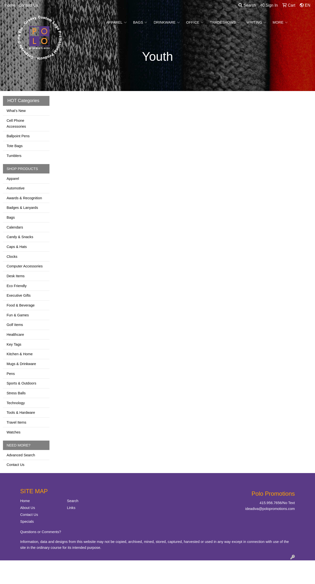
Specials (27, 521)
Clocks (12, 257)
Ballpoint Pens (18, 136)
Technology (16, 403)
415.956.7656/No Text (277, 503)
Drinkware (167, 22)
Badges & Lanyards (22, 208)
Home (10, 5)
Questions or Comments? (40, 532)
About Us (27, 508)
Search (247, 5)
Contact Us (28, 5)
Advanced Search (21, 455)
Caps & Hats (17, 247)
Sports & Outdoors (21, 383)
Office (195, 22)
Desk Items (16, 276)
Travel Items (16, 422)
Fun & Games (18, 315)
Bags (140, 22)
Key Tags (14, 344)
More (280, 22)
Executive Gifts (19, 295)
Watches (13, 432)
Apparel (116, 22)
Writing (256, 22)
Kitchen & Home (20, 354)
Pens (11, 374)
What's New (16, 111)
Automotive (16, 188)
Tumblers (14, 156)
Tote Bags (15, 146)
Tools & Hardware (21, 413)
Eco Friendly (17, 286)
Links (71, 508)
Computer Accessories (25, 266)
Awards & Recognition (24, 198)
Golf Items (15, 325)
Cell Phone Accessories (16, 123)
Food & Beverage (21, 305)
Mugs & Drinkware (21, 364)
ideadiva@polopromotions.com (270, 509)
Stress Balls (16, 393)
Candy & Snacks (20, 237)
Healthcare (15, 335)
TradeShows (225, 22)
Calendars (15, 227)
